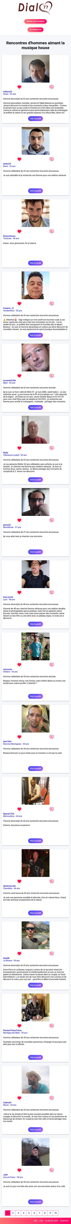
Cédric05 (7, 1102)
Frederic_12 (8, 308)
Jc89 (5, 1175)
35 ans (13, 1105)
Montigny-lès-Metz (11, 1033)
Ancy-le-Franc (9, 1177)
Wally (5, 452)
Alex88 (6, 958)
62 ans (12, 383)
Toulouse (7, 238)
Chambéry (7, 888)
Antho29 (7, 164)
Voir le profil (35, 118)
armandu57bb (9, 380)
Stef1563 (7, 741)
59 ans (20, 1177)
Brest (5, 166)
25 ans (12, 166)
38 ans (16, 238)
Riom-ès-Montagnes (12, 744)
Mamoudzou (8, 816)
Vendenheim (8, 310)
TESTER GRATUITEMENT (35, 21)
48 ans (12, 599)
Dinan (5, 94)
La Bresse (7, 960)
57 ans (18, 527)
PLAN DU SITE (51, 1221)
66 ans (17, 888)
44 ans (26, 744)
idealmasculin (9, 886)
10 (55, 1213)
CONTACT (64, 1221)
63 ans (13, 94)
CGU (41, 1221)
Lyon (5, 599)
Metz (5, 383)
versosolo (7, 669)
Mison (6, 1105)
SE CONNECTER (35, 30)
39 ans (17, 960)
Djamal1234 (8, 814)
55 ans (19, 310)
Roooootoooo (9, 236)
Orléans (6, 672)
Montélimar (8, 527)
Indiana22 (7, 91)
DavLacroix (8, 597)
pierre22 (7, 525)
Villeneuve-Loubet (11, 455)
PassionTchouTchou (12, 1030)
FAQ (35, 1221)
